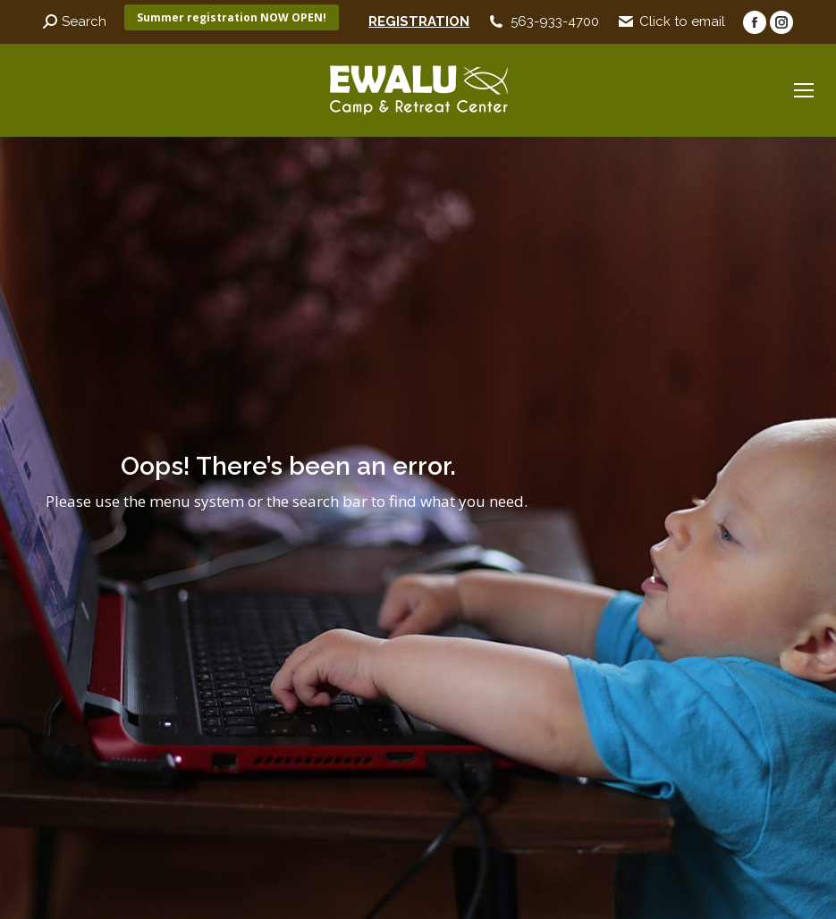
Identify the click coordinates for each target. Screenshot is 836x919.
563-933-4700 (555, 21)
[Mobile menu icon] (804, 90)
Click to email (682, 21)
